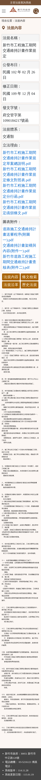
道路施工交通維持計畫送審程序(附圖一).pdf (19, 234)
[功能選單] (4, 11)
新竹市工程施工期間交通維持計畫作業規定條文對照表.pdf (19, 174)
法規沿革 (10, 285)
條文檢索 (29, 277)
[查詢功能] (36, 11)
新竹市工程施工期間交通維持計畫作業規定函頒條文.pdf (19, 207)
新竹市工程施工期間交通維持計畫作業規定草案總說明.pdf (19, 158)
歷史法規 (29, 285)
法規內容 (10, 277)
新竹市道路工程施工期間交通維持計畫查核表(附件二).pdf (19, 261)
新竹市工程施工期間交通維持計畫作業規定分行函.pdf (19, 190)
